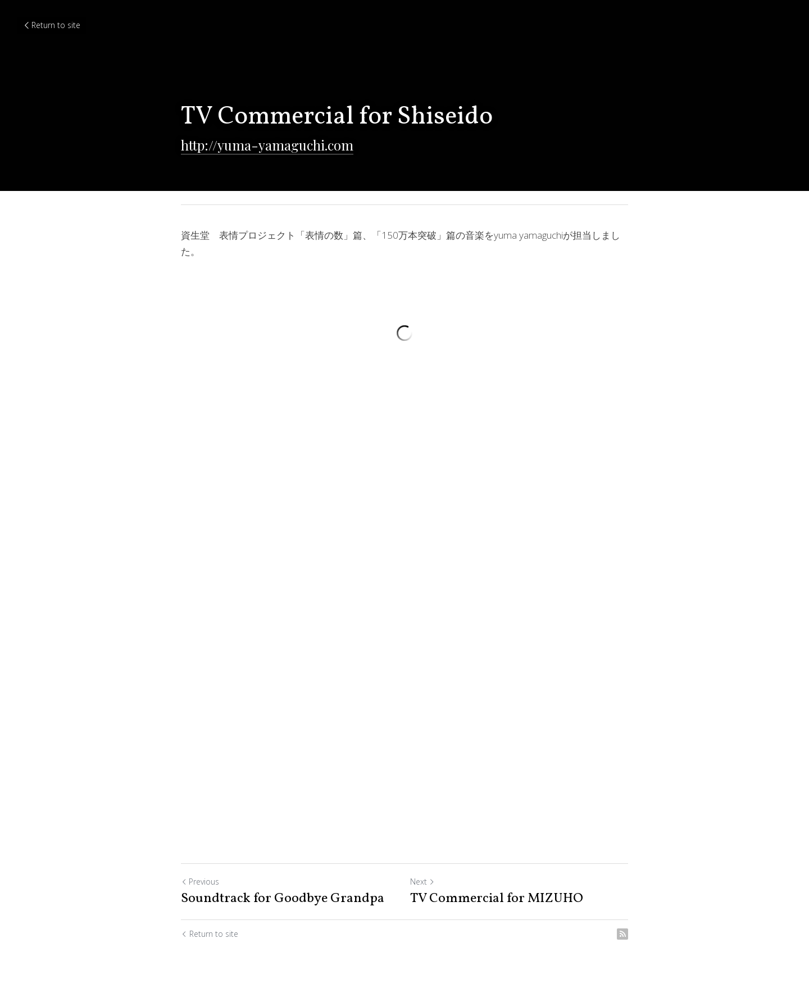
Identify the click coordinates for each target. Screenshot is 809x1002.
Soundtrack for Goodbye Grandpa (282, 898)
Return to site (51, 25)
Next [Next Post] (422, 881)
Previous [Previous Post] (200, 881)
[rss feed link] (622, 934)
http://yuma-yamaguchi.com (267, 145)
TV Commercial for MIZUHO (496, 898)
